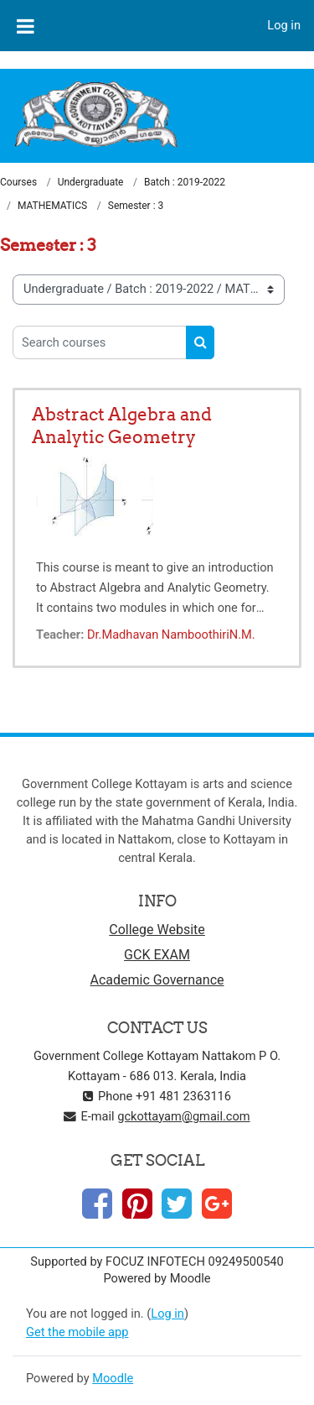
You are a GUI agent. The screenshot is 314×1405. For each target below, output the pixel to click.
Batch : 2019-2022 (184, 182)
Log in (284, 25)
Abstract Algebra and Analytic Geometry (122, 425)
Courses (18, 182)
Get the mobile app (77, 1332)
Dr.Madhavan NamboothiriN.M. (171, 634)
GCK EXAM (157, 955)
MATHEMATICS (52, 206)
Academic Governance (157, 980)
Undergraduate (91, 182)
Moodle (112, 1378)
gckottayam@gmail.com (183, 1116)
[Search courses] (100, 342)
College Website (157, 930)
